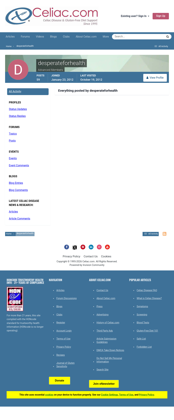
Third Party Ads (105, 330)
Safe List (141, 338)
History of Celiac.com (108, 322)
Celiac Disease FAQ (147, 290)
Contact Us (91, 256)
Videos (40, 36)
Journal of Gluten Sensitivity (65, 365)
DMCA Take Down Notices (110, 350)
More (106, 36)
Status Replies (17, 116)
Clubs (66, 36)
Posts (12, 140)
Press (99, 306)
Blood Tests (143, 322)
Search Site (102, 369)
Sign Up (160, 15)
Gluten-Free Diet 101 (147, 330)
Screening (142, 314)
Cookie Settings (109, 394)
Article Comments (19, 218)
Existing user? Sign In (135, 16)
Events (13, 158)
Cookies (106, 256)
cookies (49, 394)
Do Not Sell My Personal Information (109, 360)
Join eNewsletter (104, 383)
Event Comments (19, 165)
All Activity (15, 91)
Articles (10, 36)
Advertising (102, 314)
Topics (13, 133)
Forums (25, 36)
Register (60, 322)
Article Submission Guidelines (106, 340)
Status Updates (18, 109)
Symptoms (142, 306)
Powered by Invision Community (87, 265)
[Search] (125, 36)
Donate (59, 380)
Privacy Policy (71, 256)
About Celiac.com (86, 36)
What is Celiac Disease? (149, 298)
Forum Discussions (66, 298)
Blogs (53, 36)
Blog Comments (18, 190)
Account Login (64, 330)
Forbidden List (144, 346)
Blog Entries (16, 183)
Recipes (60, 355)
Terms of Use (63, 338)
